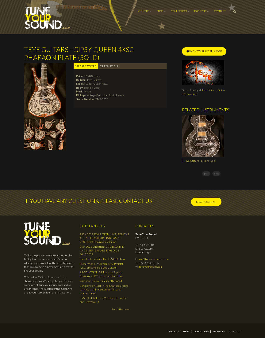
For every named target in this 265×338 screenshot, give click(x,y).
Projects (200, 11)
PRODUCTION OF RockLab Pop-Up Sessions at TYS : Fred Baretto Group (101, 274)
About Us (143, 11)
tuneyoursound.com (151, 266)
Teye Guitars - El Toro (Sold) (200, 160)
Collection (179, 11)
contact (220, 11)
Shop (160, 11)
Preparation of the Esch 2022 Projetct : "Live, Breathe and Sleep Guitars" (102, 265)
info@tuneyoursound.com (154, 259)
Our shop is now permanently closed (101, 280)
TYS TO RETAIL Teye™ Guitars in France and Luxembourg (103, 299)
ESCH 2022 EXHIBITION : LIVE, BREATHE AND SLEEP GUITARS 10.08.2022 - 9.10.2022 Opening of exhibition (104, 238)
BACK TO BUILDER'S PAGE (204, 51)
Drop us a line (206, 201)
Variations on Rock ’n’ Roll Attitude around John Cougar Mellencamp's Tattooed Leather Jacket (104, 289)
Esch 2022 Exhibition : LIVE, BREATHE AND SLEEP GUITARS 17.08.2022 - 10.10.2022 (102, 250)
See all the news (121, 309)
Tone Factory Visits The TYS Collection (102, 259)
